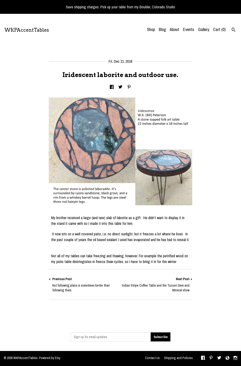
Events (188, 29)
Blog (162, 29)
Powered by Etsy (49, 358)
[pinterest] (211, 358)
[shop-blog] (227, 358)
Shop (151, 29)
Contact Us (152, 358)
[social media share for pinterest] (129, 87)
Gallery (203, 29)
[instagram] (235, 358)
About (174, 29)
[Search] (233, 30)
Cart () (219, 29)
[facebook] (203, 358)
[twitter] (219, 358)
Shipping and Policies (178, 358)
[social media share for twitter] (120, 87)
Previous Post (84, 284)
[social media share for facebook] (112, 87)
